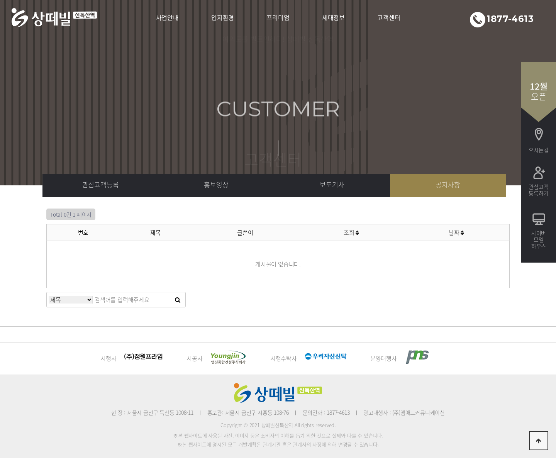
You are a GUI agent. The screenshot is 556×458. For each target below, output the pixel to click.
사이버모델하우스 (538, 239)
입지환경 (222, 17)
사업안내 (167, 17)
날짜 (456, 232)
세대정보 (333, 17)
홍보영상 (216, 184)
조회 (351, 232)
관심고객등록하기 (538, 190)
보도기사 (332, 184)
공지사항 (448, 184)
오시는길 (538, 150)
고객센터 (388, 17)
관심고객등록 (100, 184)
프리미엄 (277, 17)
